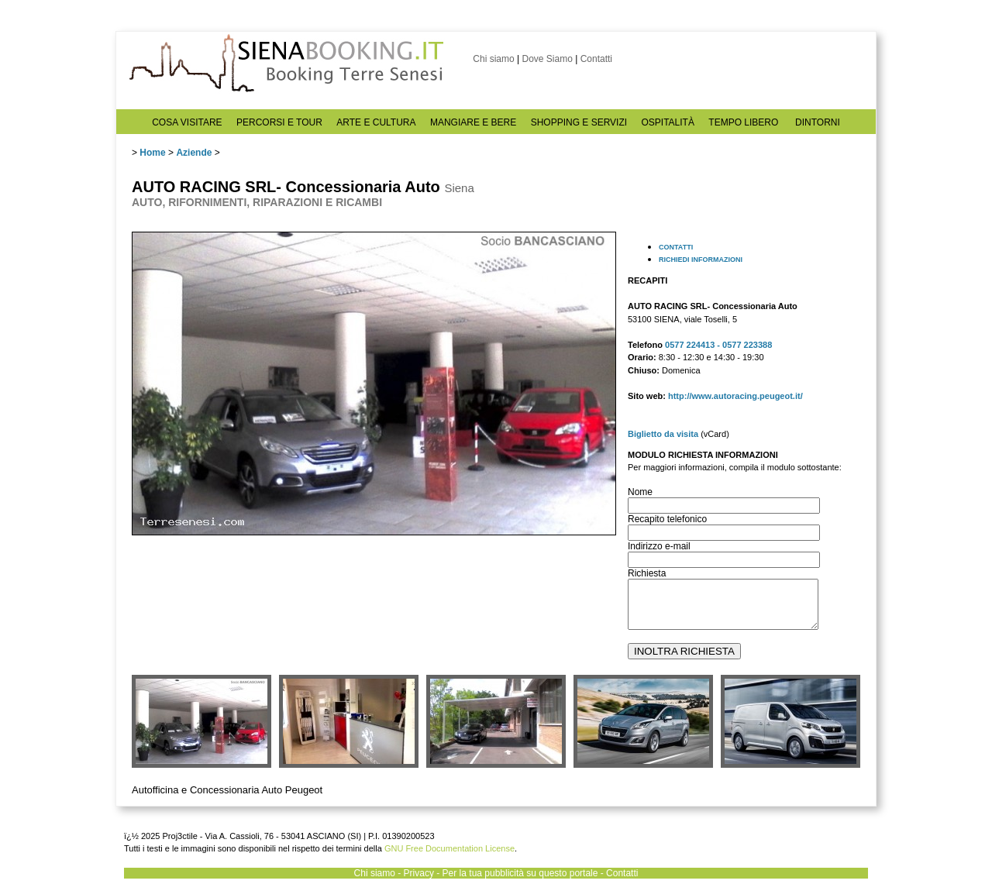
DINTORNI (817, 122)
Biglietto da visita (663, 434)
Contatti (596, 58)
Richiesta (647, 573)
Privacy (419, 873)
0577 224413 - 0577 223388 (718, 344)
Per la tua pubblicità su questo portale (520, 873)
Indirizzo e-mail (659, 546)
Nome (640, 492)
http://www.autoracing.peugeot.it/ (735, 396)
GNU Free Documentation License (449, 848)
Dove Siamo (547, 58)
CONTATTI (676, 247)
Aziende (194, 152)
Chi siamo (493, 58)
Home (152, 152)
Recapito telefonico (667, 519)
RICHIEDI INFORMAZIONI (700, 259)
